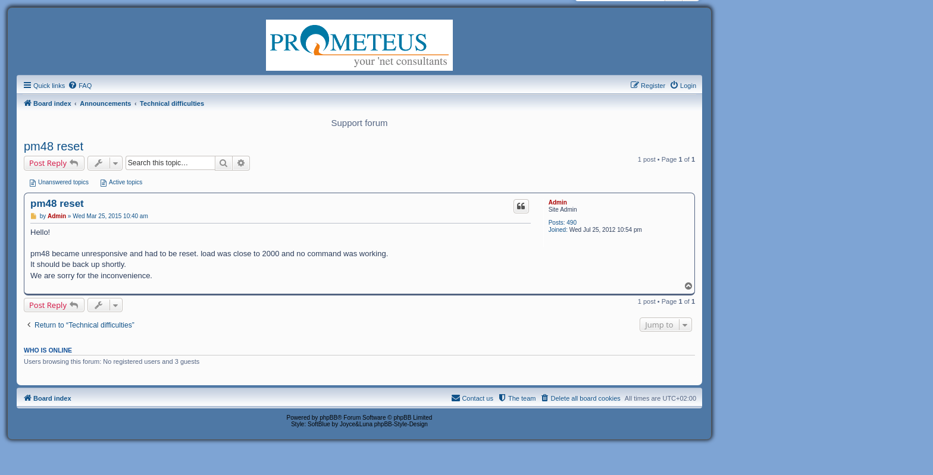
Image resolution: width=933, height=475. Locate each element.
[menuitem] (80, 85)
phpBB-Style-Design (401, 424)
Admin (558, 202)
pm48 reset (53, 146)
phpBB (328, 417)
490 (571, 222)
